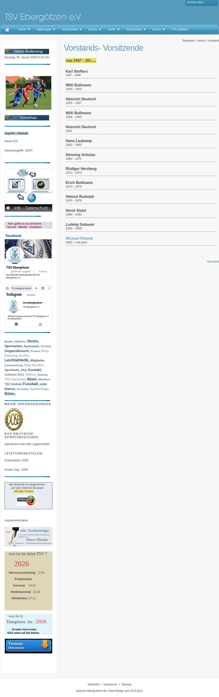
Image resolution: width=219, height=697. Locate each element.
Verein (22, 29)
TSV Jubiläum (180, 29)
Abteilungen (43, 29)
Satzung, (42, 374)
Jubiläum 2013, (14, 374)
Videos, (31, 374)
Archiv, (24, 355)
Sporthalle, (12, 370)
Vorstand (213, 40)
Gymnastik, (32, 346)
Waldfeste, (20, 341)
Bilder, (10, 394)
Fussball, (31, 384)
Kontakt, (35, 370)
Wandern (44, 379)
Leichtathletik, (17, 360)
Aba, (24, 370)
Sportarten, (14, 346)
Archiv (111, 29)
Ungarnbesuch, (17, 351)
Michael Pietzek (79, 238)
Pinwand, (36, 351)
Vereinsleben (134, 29)
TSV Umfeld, (13, 384)
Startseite (188, 40)
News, (32, 379)
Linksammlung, (14, 365)
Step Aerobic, (34, 365)
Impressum (110, 684)
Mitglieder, (37, 360)
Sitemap (126, 684)
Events (156, 29)
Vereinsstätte (70, 29)
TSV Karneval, (15, 379)
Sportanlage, (40, 389)
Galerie (92, 29)
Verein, (33, 341)
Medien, (9, 341)
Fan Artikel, (23, 389)
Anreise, (46, 346)
